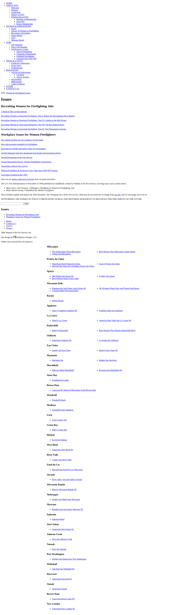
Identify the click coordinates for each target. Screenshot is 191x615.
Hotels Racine (57, 301)
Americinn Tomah (59, 589)
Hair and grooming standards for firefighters (19, 144)
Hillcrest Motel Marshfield (63, 370)
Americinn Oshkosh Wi (61, 340)
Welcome (15, 8)
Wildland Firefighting (25, 56)
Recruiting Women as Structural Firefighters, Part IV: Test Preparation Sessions (33, 129)
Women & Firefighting (15, 93)
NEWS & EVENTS (15, 61)
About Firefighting (24, 52)
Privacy (9, 228)
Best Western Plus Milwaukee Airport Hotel (117, 252)
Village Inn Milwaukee (61, 254)
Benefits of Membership (26, 19)
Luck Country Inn (59, 420)
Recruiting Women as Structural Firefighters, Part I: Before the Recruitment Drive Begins (38, 116)
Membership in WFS (19, 17)
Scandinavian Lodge (60, 380)
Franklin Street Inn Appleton (111, 310)
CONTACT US (13, 89)
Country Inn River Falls (61, 460)
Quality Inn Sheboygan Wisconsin (66, 499)
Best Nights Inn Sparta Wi (62, 276)
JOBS (9, 42)
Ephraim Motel (58, 519)
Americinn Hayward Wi (62, 579)
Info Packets (16, 79)
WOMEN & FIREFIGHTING (19, 26)
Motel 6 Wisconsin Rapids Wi (64, 489)
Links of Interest (18, 84)
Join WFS (20, 22)
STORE (10, 86)
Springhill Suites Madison (62, 410)
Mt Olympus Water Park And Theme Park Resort (119, 288)
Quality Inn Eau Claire (61, 350)
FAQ (13, 38)
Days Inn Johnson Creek (62, 539)
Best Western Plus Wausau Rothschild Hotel (117, 330)
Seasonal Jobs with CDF (26, 59)
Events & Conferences (20, 63)
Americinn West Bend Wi (62, 450)
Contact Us (10, 223)
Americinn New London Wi (63, 609)
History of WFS (17, 15)
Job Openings (17, 45)
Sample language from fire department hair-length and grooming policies (31, 153)
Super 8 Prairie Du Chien (109, 264)
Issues (13, 28)
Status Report (16, 35)
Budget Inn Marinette (108, 360)
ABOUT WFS (12, 5)
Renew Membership (24, 24)
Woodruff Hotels (59, 400)
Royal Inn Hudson (59, 440)
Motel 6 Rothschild (60, 330)
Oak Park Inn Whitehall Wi (63, 569)
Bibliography (16, 82)
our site (117, 195)
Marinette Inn (57, 360)
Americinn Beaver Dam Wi (63, 599)
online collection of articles (23, 179)
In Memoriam (17, 68)
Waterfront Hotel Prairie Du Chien (66, 264)
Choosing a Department (26, 54)
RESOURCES (12, 70)
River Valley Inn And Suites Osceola (67, 479)
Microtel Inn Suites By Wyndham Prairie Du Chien (73, 266)
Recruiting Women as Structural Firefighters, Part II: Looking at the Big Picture (33, 120)
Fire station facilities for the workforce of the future (22, 140)
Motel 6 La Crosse (59, 320)
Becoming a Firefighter (20, 33)
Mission (14, 10)
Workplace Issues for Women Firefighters (23, 217)
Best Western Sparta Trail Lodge (65, 278)
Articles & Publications (20, 72)
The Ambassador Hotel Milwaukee (66, 252)
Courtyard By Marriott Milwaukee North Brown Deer (74, 390)
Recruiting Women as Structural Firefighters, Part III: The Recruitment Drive (32, 125)
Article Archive (22, 77)
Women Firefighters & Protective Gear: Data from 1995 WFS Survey (29, 170)
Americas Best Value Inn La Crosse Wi (115, 320)
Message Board (17, 40)
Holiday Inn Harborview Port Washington (69, 559)
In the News (16, 65)
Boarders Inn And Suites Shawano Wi (67, 509)
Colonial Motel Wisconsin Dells (65, 291)
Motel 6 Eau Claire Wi (108, 350)
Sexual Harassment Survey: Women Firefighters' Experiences (26, 162)
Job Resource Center (19, 49)
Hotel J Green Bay (59, 430)
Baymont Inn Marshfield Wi (110, 370)
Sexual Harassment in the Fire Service (16, 157)
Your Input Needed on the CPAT (14, 175)
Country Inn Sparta (107, 276)
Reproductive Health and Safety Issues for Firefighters (23, 149)
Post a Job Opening (19, 47)
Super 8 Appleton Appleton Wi (64, 310)
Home (8, 221)
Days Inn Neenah (59, 549)
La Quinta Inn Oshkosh (108, 340)
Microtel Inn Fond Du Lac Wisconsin (67, 470)
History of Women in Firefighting (25, 31)
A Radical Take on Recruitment (14, 112)
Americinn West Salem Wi (63, 529)
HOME (9, 3)
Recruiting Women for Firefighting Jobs (22, 214)
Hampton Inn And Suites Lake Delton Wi (69, 288)
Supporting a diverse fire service (14, 166)
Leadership (15, 12)
